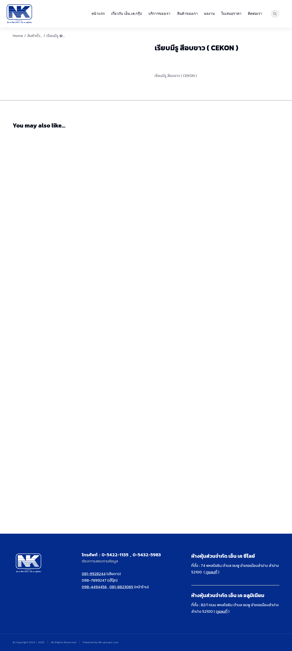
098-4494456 (94, 587)
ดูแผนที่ (211, 572)
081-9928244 (94, 574)
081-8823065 (121, 587)
